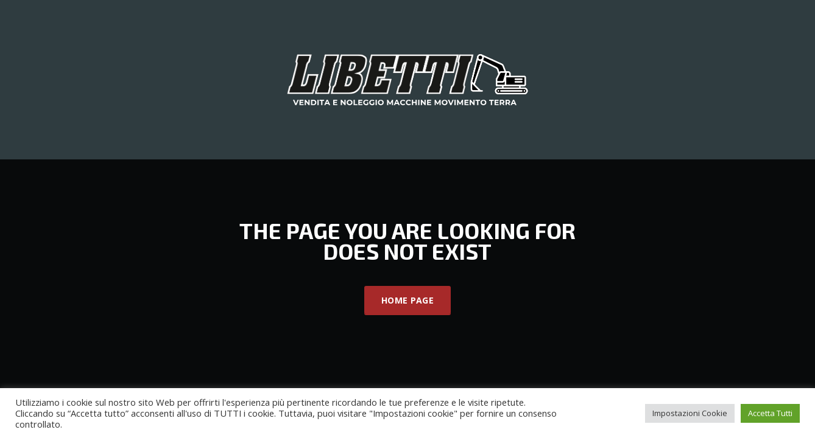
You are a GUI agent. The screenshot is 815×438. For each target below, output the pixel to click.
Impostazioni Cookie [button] (689, 413)
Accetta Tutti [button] (770, 413)
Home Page (407, 300)
